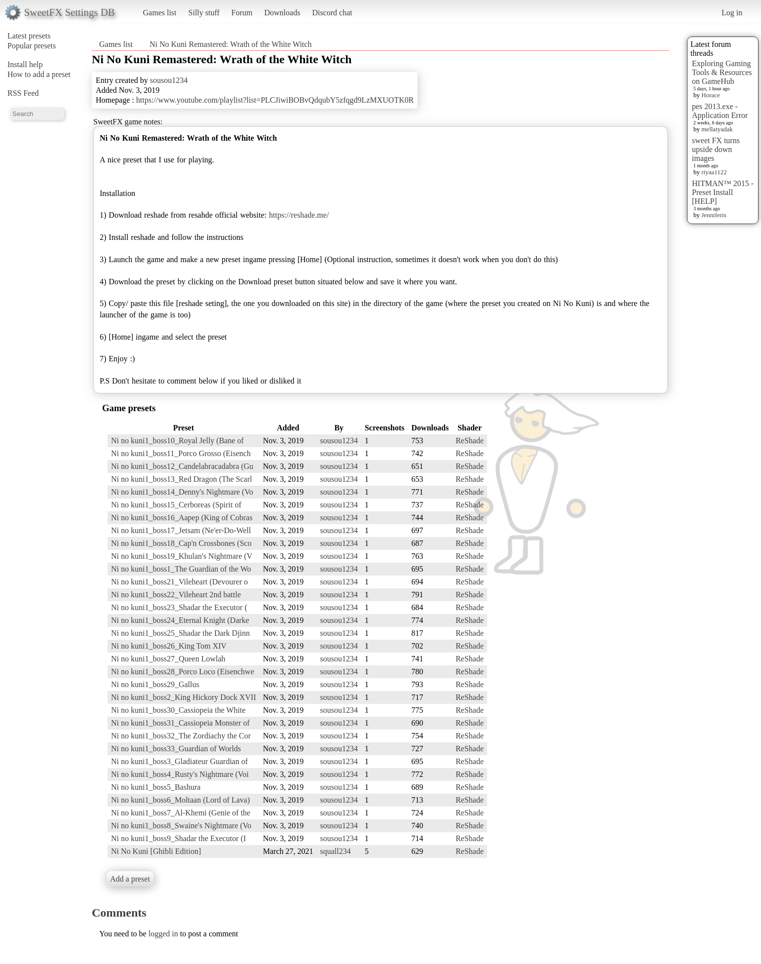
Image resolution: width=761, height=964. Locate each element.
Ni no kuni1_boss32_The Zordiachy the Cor (181, 736)
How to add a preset (39, 74)
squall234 (335, 851)
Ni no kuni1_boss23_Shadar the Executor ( (179, 607)
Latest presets (29, 36)
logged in (163, 933)
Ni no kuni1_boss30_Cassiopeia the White (178, 710)
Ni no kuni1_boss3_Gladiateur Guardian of (179, 761)
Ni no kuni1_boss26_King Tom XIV (169, 646)
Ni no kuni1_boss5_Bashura (155, 787)
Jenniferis (713, 215)
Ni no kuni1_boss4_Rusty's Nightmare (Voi (180, 774)
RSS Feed (23, 93)
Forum (242, 12)
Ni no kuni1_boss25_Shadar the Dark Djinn (180, 633)
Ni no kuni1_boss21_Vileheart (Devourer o (179, 582)
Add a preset (130, 879)
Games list (160, 12)
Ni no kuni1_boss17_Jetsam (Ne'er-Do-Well (181, 530)
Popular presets (31, 45)
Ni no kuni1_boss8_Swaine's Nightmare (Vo (181, 825)
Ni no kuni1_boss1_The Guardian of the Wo (181, 569)
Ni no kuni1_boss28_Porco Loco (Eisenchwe (182, 671)
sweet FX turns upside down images (716, 149)
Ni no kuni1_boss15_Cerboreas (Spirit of (176, 505)
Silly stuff (204, 12)
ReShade (470, 440)
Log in (732, 12)
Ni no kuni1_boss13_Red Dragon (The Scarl (181, 479)
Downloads (282, 12)
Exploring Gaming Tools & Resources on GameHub (722, 72)
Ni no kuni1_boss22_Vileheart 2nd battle (176, 594)
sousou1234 (169, 80)
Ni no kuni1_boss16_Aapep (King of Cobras (182, 517)
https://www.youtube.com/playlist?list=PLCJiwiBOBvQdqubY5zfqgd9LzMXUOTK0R (275, 100)
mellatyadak (717, 129)
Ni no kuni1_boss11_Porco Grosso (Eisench (181, 453)
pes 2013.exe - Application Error (720, 110)
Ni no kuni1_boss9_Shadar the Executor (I (178, 838)
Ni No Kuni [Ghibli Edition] (156, 851)
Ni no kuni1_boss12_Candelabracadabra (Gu (182, 466)
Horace (710, 95)
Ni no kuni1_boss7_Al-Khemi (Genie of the (180, 813)
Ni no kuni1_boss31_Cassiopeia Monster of (180, 723)
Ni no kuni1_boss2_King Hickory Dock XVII (183, 697)
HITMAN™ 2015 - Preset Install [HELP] (723, 192)
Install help (25, 64)
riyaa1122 (714, 172)
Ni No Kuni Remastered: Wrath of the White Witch (230, 44)
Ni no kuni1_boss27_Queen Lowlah (168, 659)
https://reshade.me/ (299, 215)
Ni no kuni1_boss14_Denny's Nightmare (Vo (182, 492)
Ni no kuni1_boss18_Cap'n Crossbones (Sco (181, 543)
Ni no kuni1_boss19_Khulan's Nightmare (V (181, 556)
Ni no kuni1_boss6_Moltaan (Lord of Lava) (180, 800)
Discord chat (332, 12)
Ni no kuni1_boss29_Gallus (155, 684)
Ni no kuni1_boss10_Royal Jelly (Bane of (177, 440)
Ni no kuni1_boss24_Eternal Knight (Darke (180, 620)
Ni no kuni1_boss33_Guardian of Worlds (176, 748)
